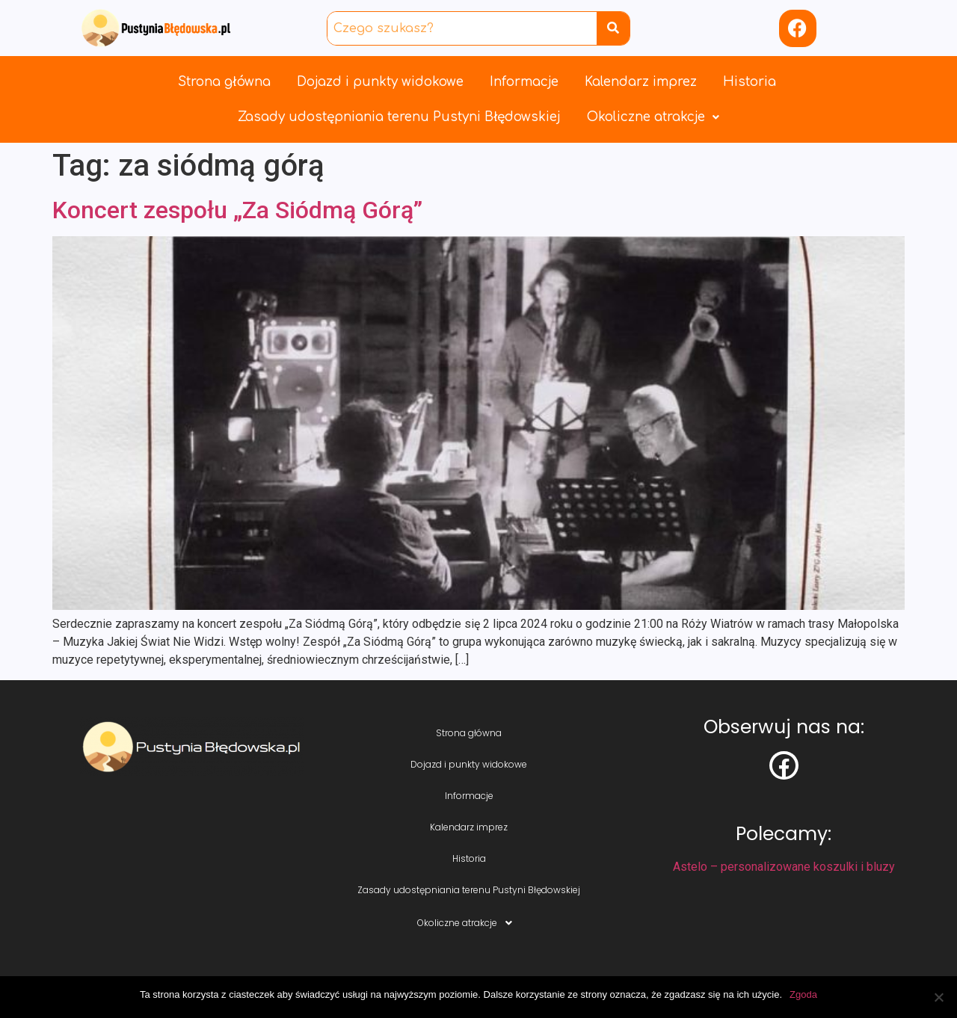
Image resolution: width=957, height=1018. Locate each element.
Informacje (524, 82)
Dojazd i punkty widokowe (380, 82)
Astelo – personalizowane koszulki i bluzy (784, 867)
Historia (749, 82)
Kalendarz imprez (641, 82)
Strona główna (224, 82)
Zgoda (803, 994)
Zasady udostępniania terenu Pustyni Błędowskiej (399, 117)
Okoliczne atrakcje (653, 117)
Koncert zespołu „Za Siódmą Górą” (237, 210)
